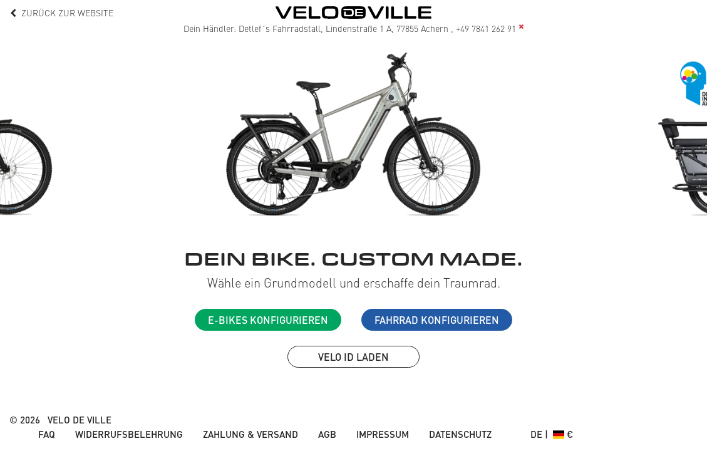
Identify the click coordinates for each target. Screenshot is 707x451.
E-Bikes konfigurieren (268, 319)
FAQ (46, 434)
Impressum (382, 434)
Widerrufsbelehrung (129, 434)
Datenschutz (460, 434)
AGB (327, 434)
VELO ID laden (353, 356)
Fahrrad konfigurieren (436, 319)
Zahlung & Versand (250, 434)
